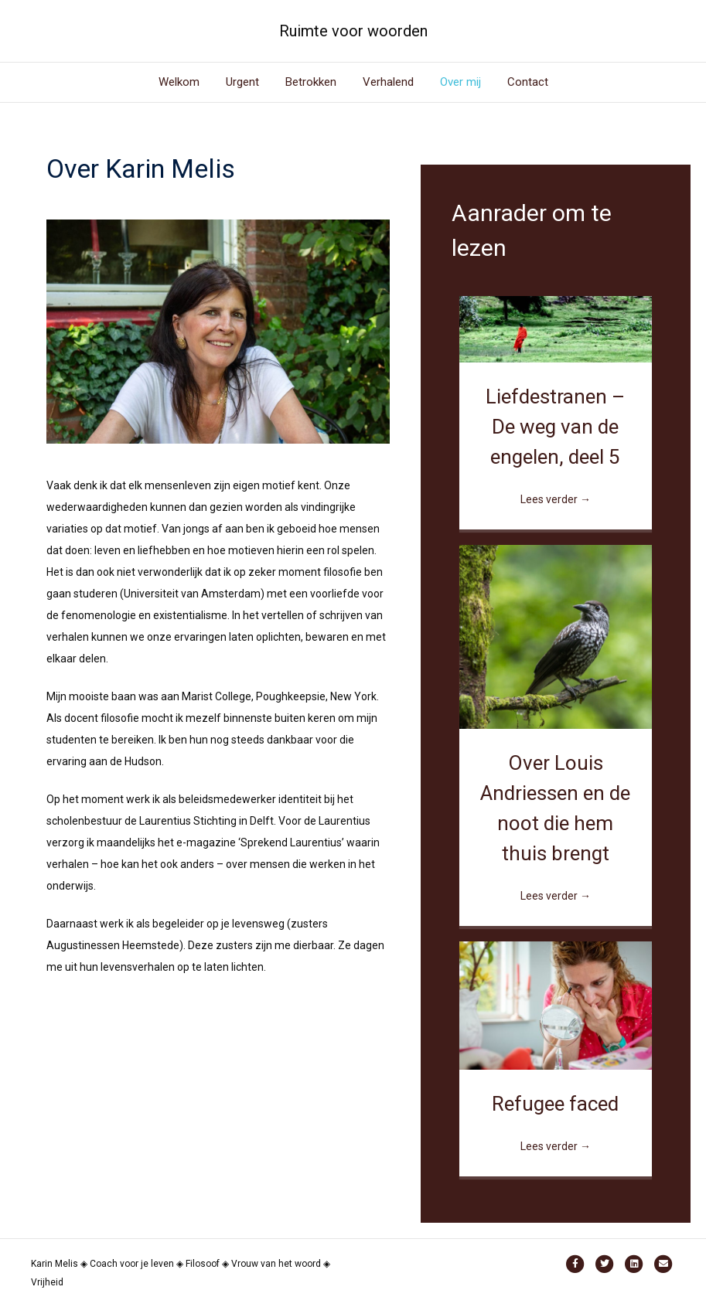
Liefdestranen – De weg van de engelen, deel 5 (555, 426)
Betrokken (310, 82)
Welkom (179, 82)
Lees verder (555, 499)
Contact (527, 82)
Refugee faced (555, 1103)
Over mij (460, 82)
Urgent (242, 82)
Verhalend (388, 82)
